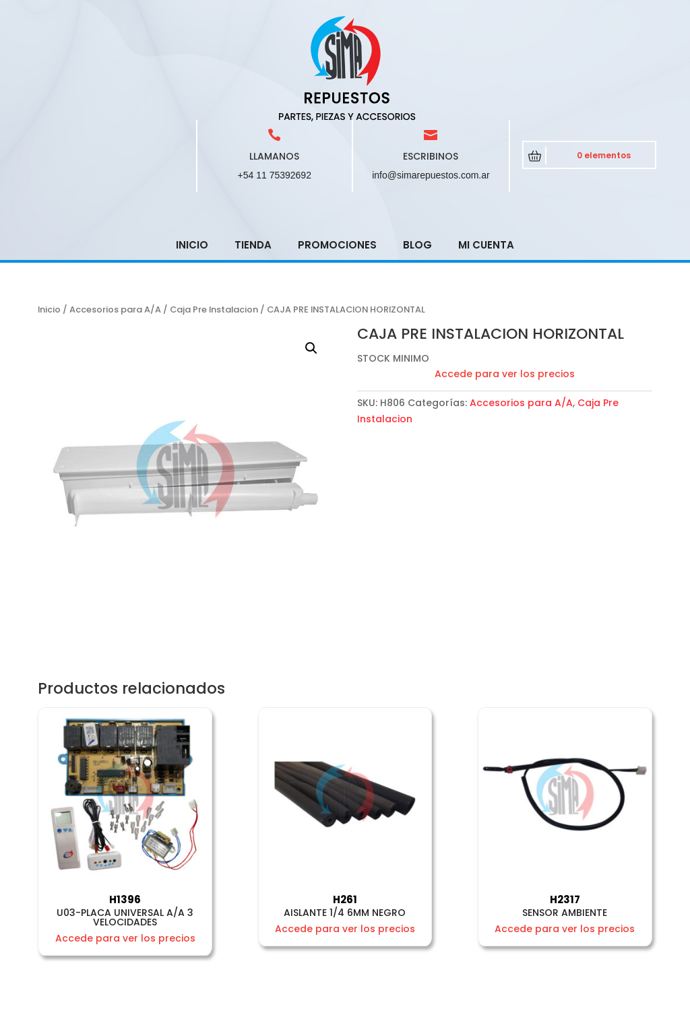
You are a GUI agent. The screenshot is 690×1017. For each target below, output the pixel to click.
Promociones (337, 148)
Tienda (253, 148)
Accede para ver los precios (505, 277)
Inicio (192, 148)
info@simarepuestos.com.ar (431, 78)
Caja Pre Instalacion (214, 213)
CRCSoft (320, 1004)
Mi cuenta (486, 148)
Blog (417, 148)
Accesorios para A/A (115, 213)
